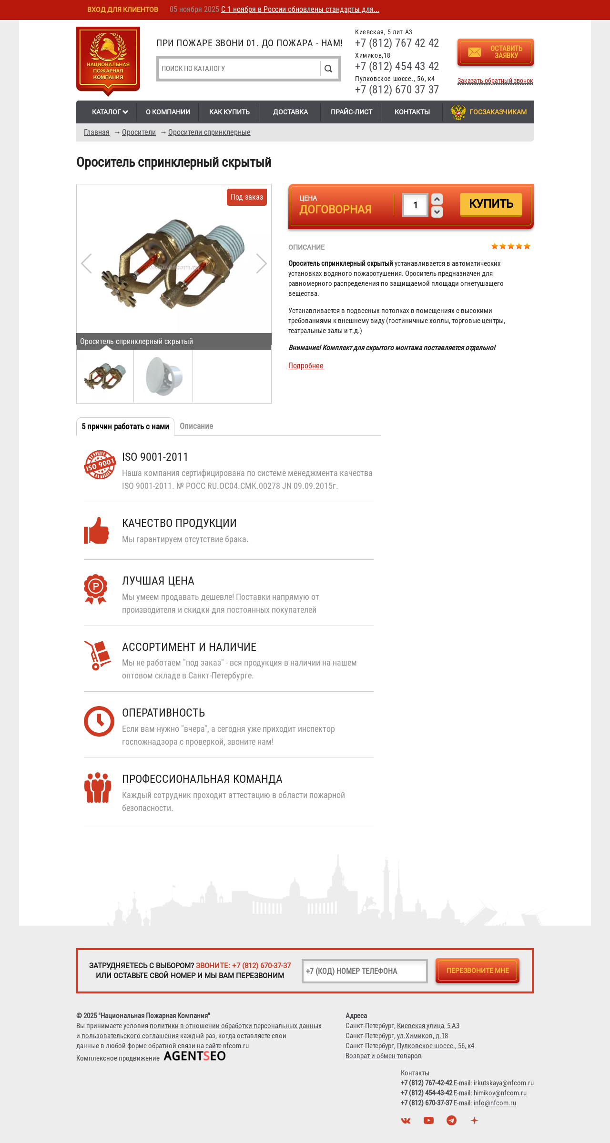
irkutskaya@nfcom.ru (504, 1083)
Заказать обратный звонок (495, 80)
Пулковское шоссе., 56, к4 (435, 1046)
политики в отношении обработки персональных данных (236, 1026)
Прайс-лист (351, 112)
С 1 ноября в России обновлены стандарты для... (300, 9)
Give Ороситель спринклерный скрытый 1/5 (495, 245)
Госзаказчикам (498, 112)
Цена (308, 198)
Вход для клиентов (122, 9)
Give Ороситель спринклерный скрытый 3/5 (511, 245)
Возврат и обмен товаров (384, 1056)
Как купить (229, 112)
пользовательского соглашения (130, 1036)
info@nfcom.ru (495, 1103)
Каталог (106, 112)
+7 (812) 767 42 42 (397, 43)
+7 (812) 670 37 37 (397, 89)
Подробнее (306, 365)
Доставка (290, 112)
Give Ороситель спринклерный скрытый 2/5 (503, 245)
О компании (168, 112)
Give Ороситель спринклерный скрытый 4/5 (519, 245)
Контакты (412, 112)
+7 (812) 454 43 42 (397, 66)
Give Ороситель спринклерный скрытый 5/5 (527, 245)
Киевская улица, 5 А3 (428, 1026)
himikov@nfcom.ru (500, 1093)
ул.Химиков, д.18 (422, 1036)
